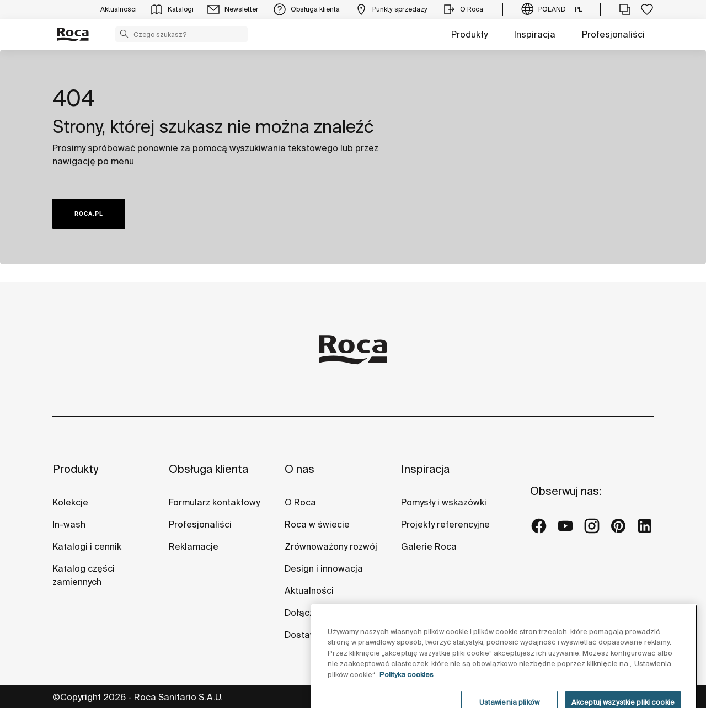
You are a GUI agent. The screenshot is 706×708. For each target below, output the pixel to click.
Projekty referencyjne (445, 524)
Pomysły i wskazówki (443, 502)
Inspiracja (534, 34)
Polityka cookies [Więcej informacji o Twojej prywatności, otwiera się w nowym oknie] (406, 693)
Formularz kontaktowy (214, 502)
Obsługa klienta (208, 468)
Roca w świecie (317, 524)
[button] (124, 33)
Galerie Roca (429, 546)
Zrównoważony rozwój (331, 546)
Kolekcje (70, 502)
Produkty (469, 34)
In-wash (68, 524)
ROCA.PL (88, 213)
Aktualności (309, 590)
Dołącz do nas (315, 612)
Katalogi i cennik (86, 546)
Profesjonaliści (613, 34)
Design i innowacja (324, 568)
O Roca (300, 502)
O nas (299, 468)
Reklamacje (193, 546)
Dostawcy (305, 635)
